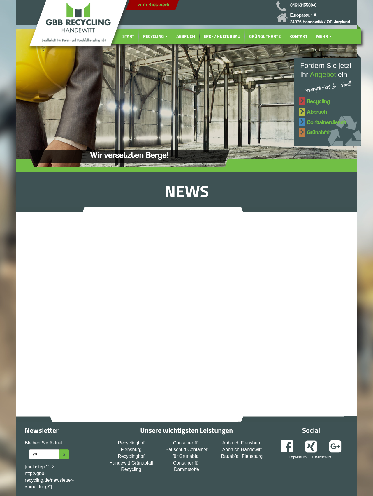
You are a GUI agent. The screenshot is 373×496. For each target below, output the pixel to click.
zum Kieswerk (154, 4)
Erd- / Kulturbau (222, 36)
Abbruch (185, 36)
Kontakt (298, 36)
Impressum (298, 457)
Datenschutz (321, 457)
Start (128, 36)
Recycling (155, 36)
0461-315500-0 (303, 5)
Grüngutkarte (265, 36)
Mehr (324, 36)
